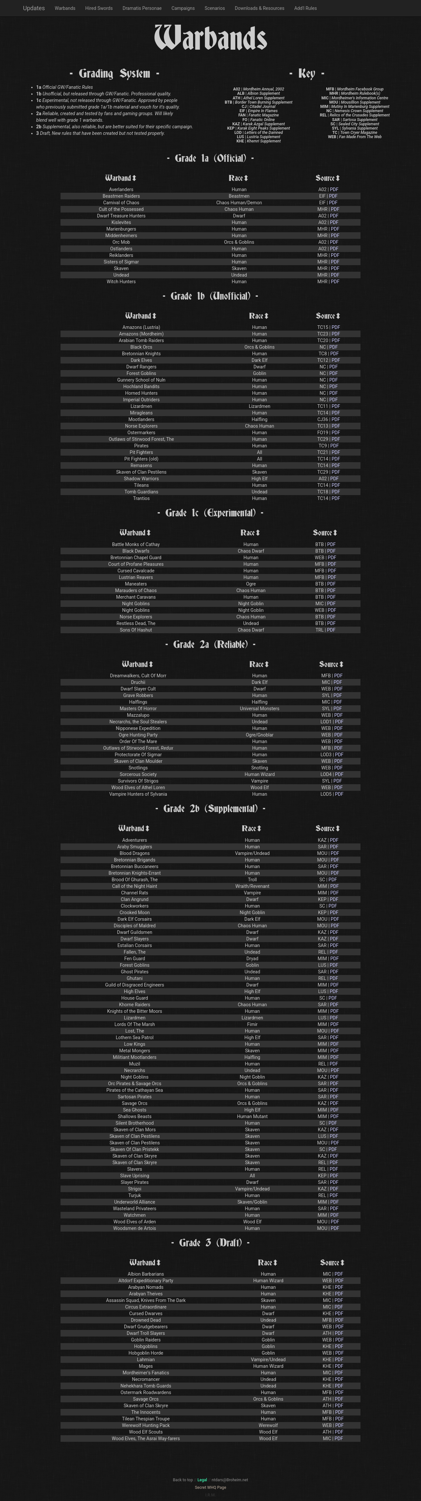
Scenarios (215, 8)
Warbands (65, 8)
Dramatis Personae (142, 8)
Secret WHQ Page (210, 1487)
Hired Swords (98, 8)
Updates (34, 8)
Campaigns (183, 8)
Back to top (183, 1480)
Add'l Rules (305, 8)
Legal (202, 1480)
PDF (334, 189)
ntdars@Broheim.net (230, 1480)
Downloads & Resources (260, 8)
